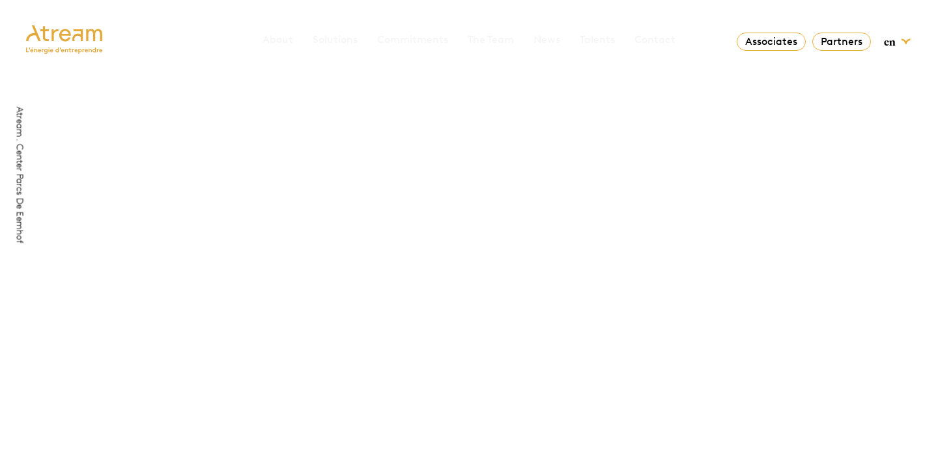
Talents (597, 39)
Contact (654, 39)
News (546, 39)
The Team (491, 39)
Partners (841, 41)
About (278, 39)
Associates (771, 41)
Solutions (335, 39)
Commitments (412, 39)
